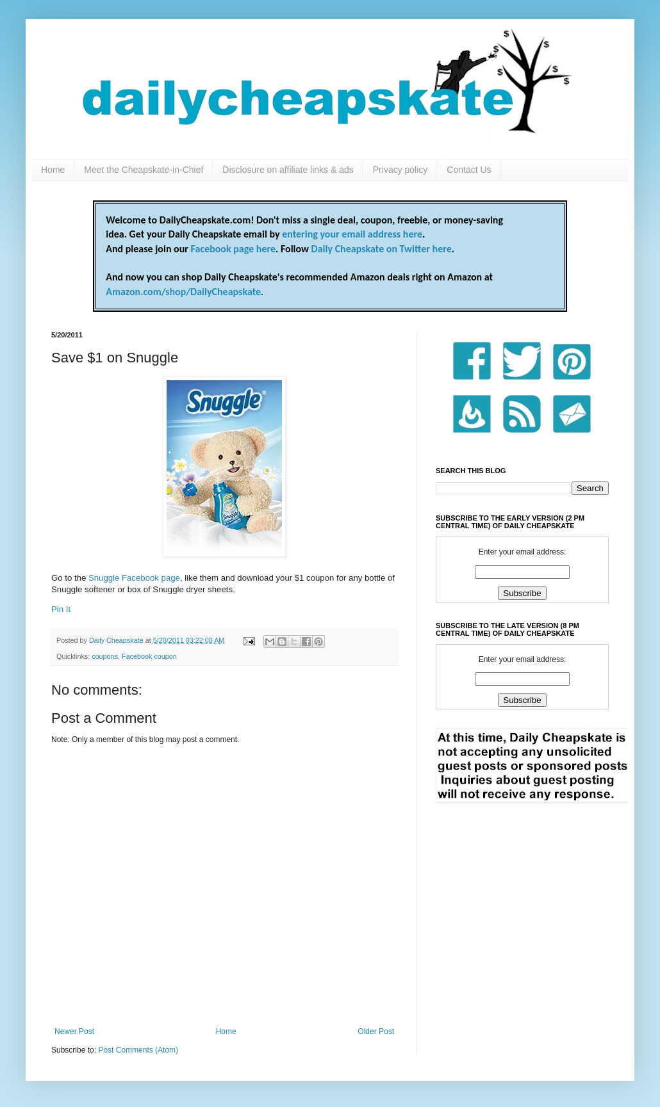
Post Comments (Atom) (138, 1050)
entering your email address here (352, 234)
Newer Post (74, 1031)
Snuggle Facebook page (134, 578)
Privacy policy (400, 170)
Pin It (60, 609)
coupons (105, 656)
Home (53, 170)
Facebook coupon (149, 656)
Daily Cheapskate (117, 640)
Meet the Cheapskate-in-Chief (143, 170)
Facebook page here (233, 249)
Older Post (376, 1031)
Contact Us (469, 170)
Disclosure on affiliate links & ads (287, 170)
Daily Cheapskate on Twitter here (381, 249)
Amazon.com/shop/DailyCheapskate (183, 292)
